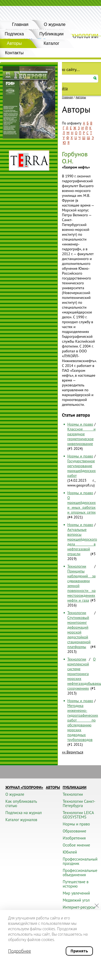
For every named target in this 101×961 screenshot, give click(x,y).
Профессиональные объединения (80, 872)
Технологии (76, 566)
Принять (79, 950)
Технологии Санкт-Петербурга (79, 803)
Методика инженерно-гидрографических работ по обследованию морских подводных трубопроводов (82, 722)
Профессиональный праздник (80, 861)
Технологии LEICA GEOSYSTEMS (78, 815)
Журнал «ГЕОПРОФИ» (24, 787)
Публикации (51, 34)
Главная (20, 24)
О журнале (54, 24)
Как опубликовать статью (21, 803)
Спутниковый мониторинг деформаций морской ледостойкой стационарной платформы (78, 632)
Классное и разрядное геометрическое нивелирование (81, 436)
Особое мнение (76, 845)
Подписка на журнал (23, 812)
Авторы (81, 97)
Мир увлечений (76, 893)
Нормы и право (80, 424)
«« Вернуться (72, 752)
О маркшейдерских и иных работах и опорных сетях (81, 505)
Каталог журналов (21, 819)
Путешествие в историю (76, 884)
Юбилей (70, 852)
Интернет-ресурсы (79, 907)
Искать (95, 78)
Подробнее (19, 951)
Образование (74, 831)
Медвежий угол (76, 900)
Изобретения (74, 838)
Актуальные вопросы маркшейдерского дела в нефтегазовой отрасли (82, 541)
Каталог (51, 43)
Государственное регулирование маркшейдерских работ (81, 468)
